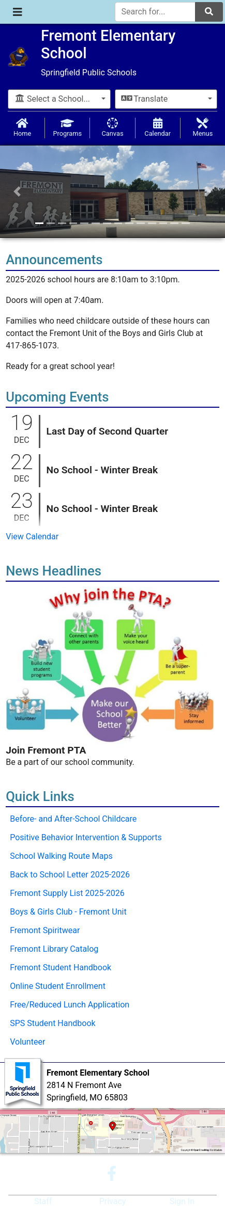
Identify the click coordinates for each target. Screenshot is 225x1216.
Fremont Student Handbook (60, 967)
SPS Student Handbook (52, 1023)
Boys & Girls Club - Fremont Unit (68, 912)
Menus (202, 127)
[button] (17, 191)
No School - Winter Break (102, 470)
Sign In (182, 1201)
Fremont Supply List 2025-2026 (67, 893)
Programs (67, 127)
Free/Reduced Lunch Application (69, 1005)
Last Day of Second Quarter (108, 431)
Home (22, 127)
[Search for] (155, 12)
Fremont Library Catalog (54, 949)
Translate (145, 99)
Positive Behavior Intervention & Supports (86, 837)
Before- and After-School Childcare (73, 819)
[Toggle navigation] (17, 12)
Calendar (157, 127)
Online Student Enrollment (58, 986)
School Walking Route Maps (61, 856)
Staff (43, 1201)
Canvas (112, 127)
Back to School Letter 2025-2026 (70, 874)
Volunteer (27, 1042)
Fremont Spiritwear (45, 930)
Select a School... (52, 99)
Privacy (112, 1201)
